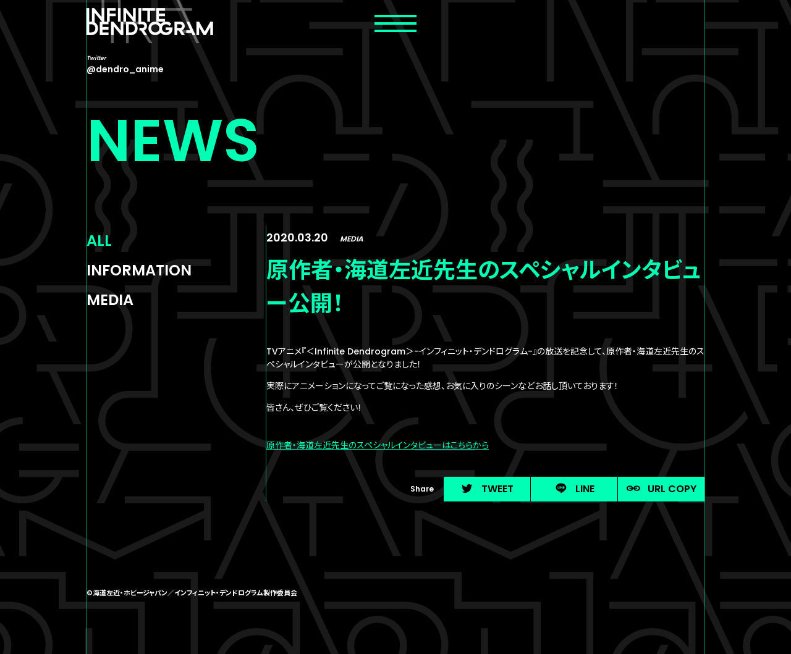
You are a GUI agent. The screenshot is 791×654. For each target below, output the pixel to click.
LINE (574, 489)
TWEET (487, 489)
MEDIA (110, 300)
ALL (99, 240)
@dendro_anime (125, 69)
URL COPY (661, 489)
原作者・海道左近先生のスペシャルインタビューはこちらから (377, 445)
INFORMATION (139, 270)
